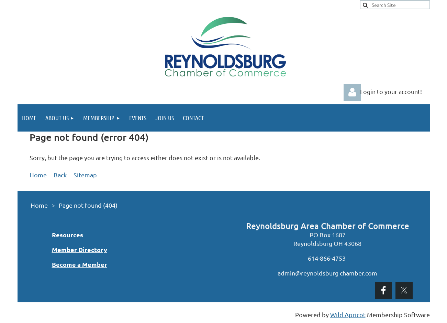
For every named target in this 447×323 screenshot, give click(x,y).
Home (38, 174)
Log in (352, 92)
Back (60, 174)
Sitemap (85, 174)
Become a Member (79, 264)
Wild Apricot (348, 314)
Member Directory (79, 249)
